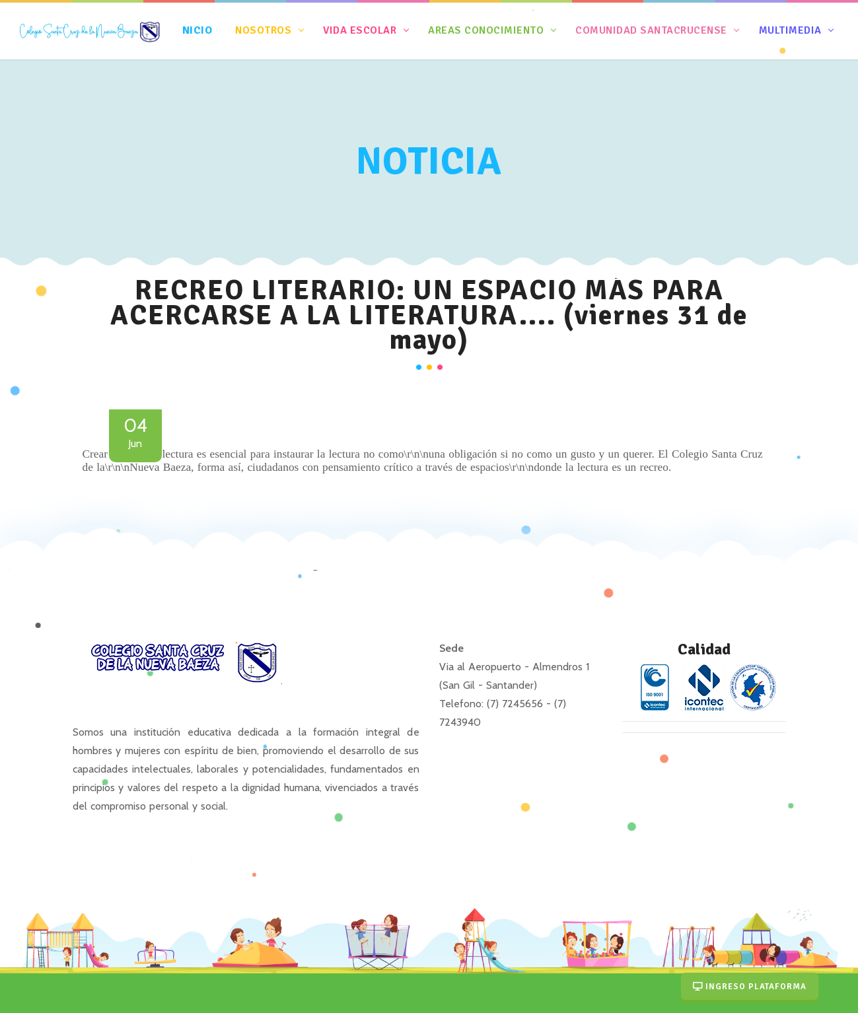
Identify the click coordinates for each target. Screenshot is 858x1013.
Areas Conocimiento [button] (486, 30)
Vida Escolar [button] (360, 30)
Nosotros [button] (263, 30)
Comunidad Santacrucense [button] (652, 30)
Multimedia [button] (790, 30)
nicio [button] (198, 30)
